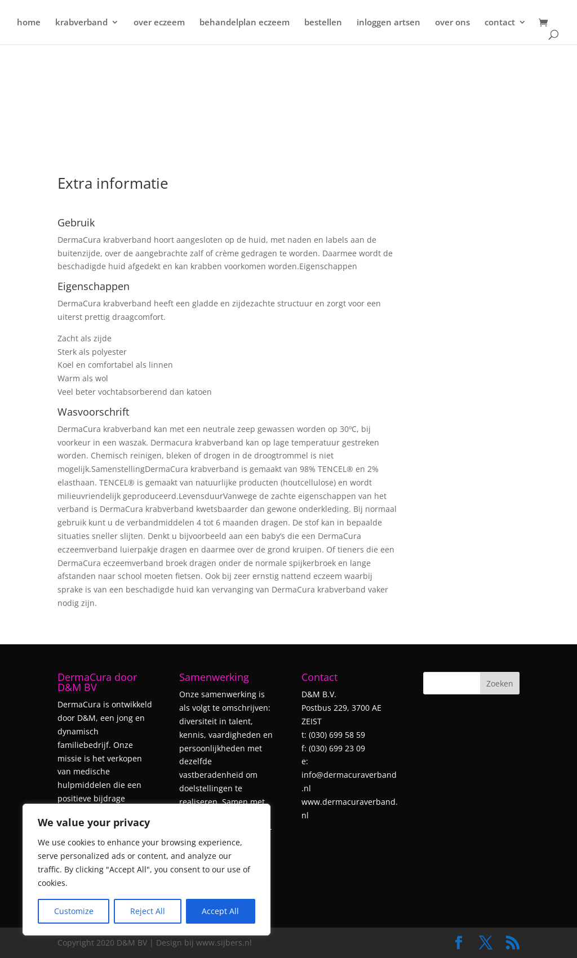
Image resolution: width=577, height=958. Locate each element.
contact (500, 23)
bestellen (323, 23)
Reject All (147, 911)
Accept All (220, 911)
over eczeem (159, 23)
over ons (452, 23)
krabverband (81, 23)
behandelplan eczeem (244, 23)
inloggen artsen (388, 23)
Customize (74, 911)
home (29, 23)
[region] (146, 869)
